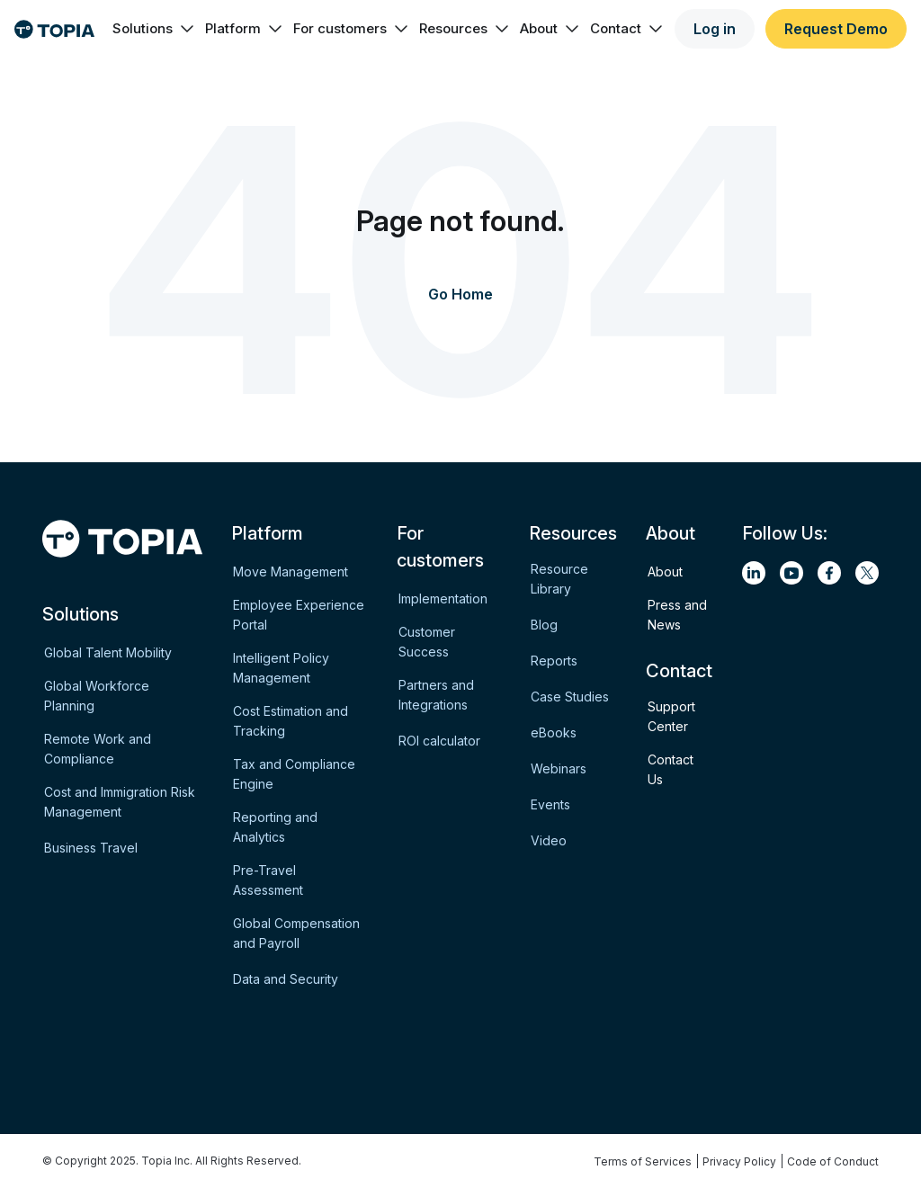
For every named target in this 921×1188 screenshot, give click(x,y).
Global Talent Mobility (108, 652)
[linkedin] (753, 573)
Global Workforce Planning (96, 695)
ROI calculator (439, 740)
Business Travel (91, 847)
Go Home (460, 294)
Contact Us (670, 769)
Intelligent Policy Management (281, 667)
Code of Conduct (833, 1161)
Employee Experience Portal (298, 614)
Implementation (442, 598)
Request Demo (836, 29)
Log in (714, 29)
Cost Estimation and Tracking (290, 720)
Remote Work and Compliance (97, 748)
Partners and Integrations (436, 694)
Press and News (677, 614)
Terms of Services (643, 1161)
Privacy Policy (739, 1161)
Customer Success (426, 641)
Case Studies (570, 696)
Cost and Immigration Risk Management (119, 801)
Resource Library (559, 578)
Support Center (671, 716)
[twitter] (867, 573)
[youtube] (791, 573)
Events (550, 804)
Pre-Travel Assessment (268, 880)
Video (549, 840)
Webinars (558, 768)
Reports (554, 660)
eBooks (554, 732)
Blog (544, 624)
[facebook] (829, 573)
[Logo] (54, 29)
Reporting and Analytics (275, 826)
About (665, 571)
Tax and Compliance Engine (294, 773)
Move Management (290, 571)
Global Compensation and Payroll (296, 933)
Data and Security (285, 979)
